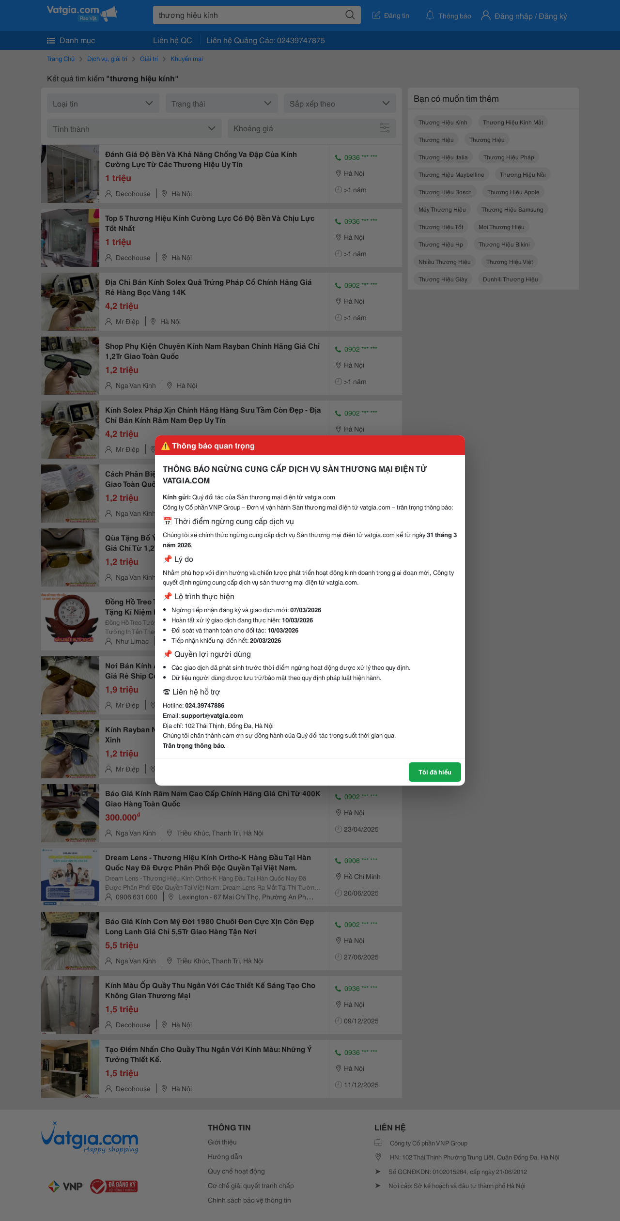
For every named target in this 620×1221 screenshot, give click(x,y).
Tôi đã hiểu (434, 771)
